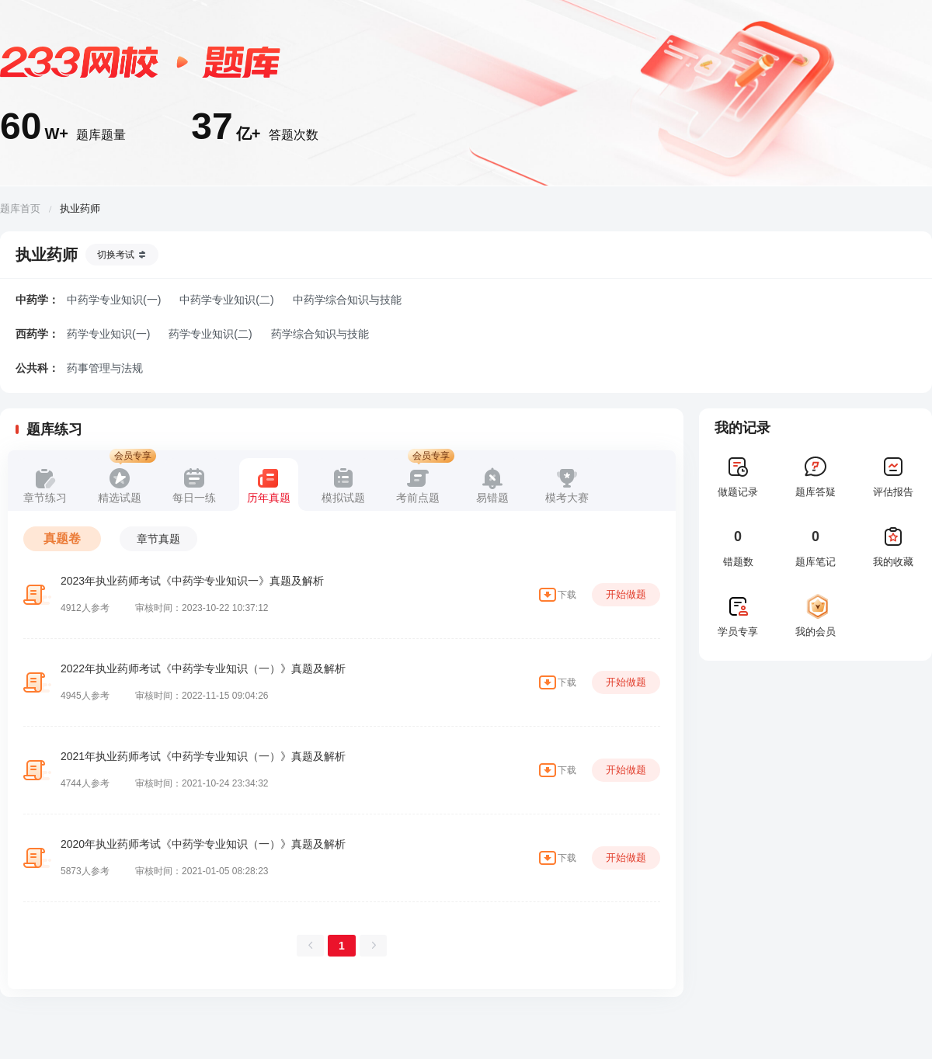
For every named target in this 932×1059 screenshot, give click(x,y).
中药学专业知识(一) (114, 299)
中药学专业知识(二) (226, 299)
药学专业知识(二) (210, 334)
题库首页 (20, 208)
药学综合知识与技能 (320, 334)
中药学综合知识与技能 (347, 299)
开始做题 (626, 594)
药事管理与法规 (105, 368)
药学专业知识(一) (108, 334)
